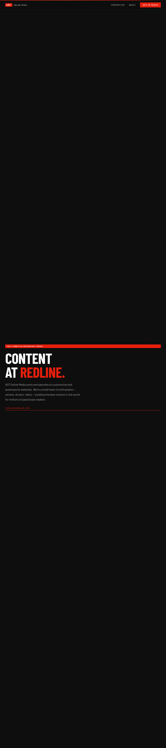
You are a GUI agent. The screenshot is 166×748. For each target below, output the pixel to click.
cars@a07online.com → (19, 408)
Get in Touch (150, 5)
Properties (118, 5)
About (132, 5)
